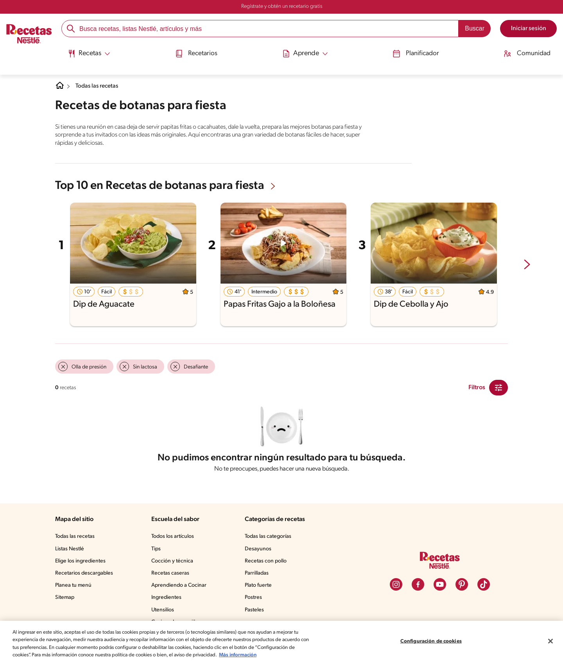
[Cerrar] (550, 642)
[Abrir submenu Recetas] (86, 52)
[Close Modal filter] (498, 387)
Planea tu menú (74, 587)
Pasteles (256, 612)
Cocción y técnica (173, 563)
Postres (255, 599)
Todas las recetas (99, 86)
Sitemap (65, 599)
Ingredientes (167, 599)
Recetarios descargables (85, 575)
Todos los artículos (175, 538)
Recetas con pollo (267, 563)
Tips (157, 551)
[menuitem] (85, 55)
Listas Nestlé (70, 551)
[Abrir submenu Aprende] (306, 52)
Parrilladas (258, 575)
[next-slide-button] (527, 264)
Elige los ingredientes (81, 563)
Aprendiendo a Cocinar (180, 587)
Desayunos (259, 551)
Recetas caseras (172, 575)
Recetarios (196, 52)
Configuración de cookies (431, 642)
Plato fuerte (260, 587)
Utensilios (164, 612)
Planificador (418, 52)
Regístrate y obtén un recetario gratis (281, 7)
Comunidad (531, 52)
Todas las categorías (271, 538)
